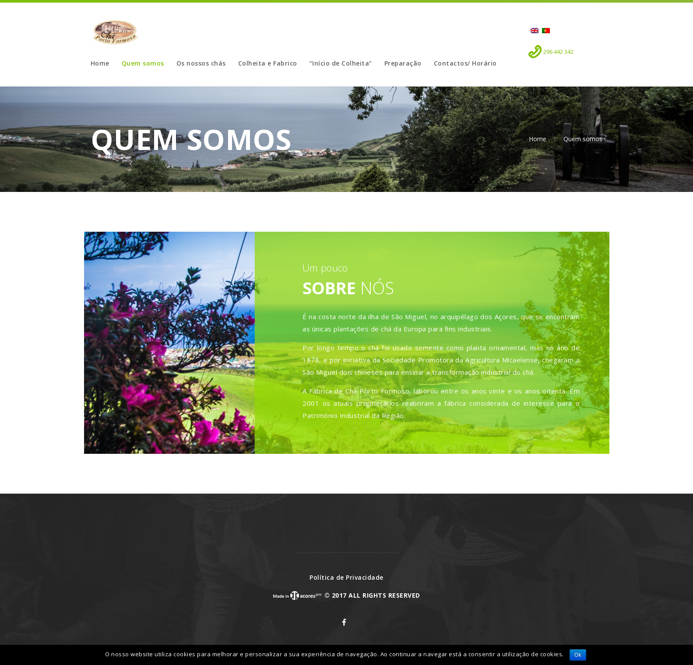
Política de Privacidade (346, 577)
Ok (577, 655)
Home (537, 139)
